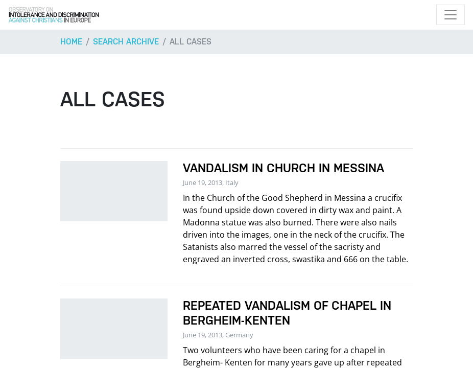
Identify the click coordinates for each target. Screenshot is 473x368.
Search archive (126, 42)
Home (71, 42)
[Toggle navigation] (450, 15)
